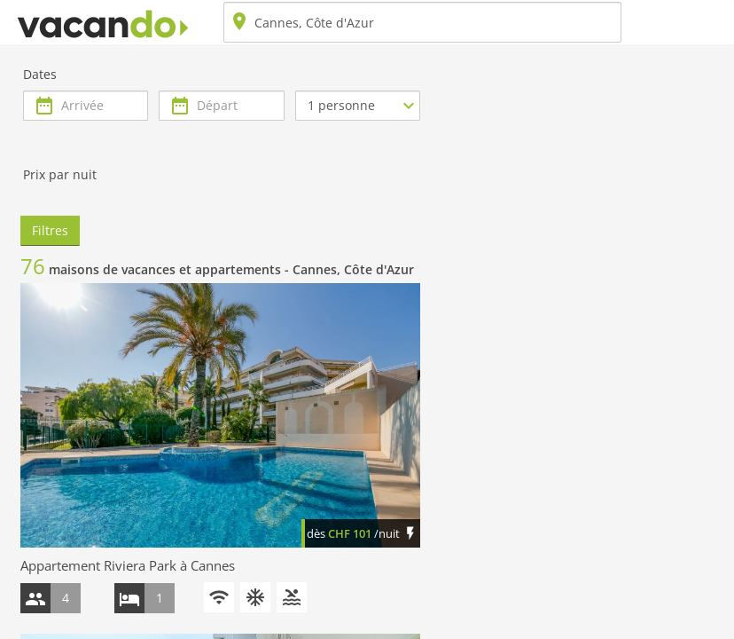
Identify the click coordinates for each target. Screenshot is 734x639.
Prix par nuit (60, 174)
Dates (40, 74)
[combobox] (422, 22)
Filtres (50, 230)
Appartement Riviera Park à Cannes (127, 565)
